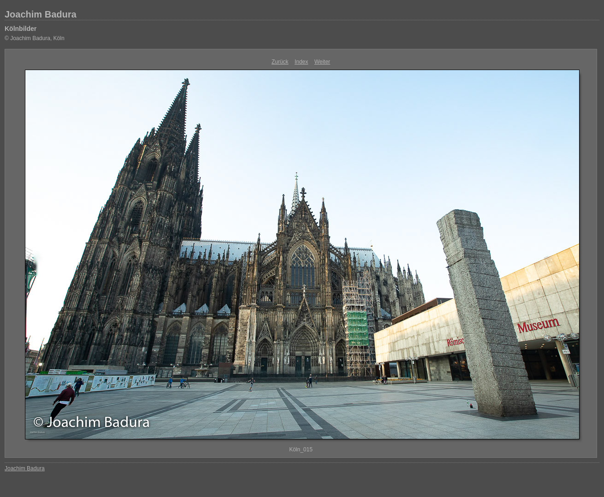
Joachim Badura (41, 14)
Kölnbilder (20, 28)
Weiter (322, 62)
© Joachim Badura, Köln (35, 38)
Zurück (279, 62)
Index (301, 62)
